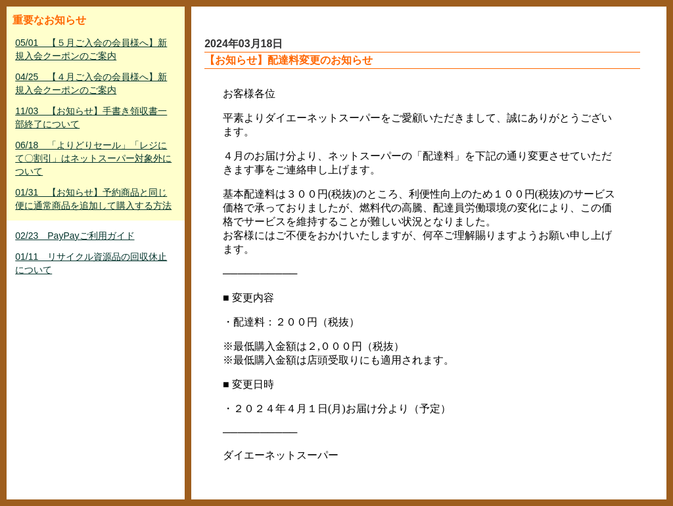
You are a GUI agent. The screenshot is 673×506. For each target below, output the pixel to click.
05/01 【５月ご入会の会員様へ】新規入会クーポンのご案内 (91, 49)
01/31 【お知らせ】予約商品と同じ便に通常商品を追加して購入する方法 (93, 199)
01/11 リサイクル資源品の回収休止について (91, 263)
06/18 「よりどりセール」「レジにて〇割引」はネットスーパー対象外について (93, 158)
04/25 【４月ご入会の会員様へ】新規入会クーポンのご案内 (91, 83)
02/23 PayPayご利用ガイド (74, 235)
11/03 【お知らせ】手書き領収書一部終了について (91, 117)
